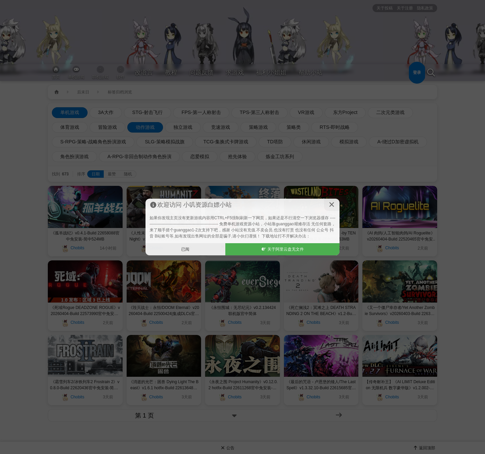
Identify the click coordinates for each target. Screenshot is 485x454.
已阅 (185, 249)
